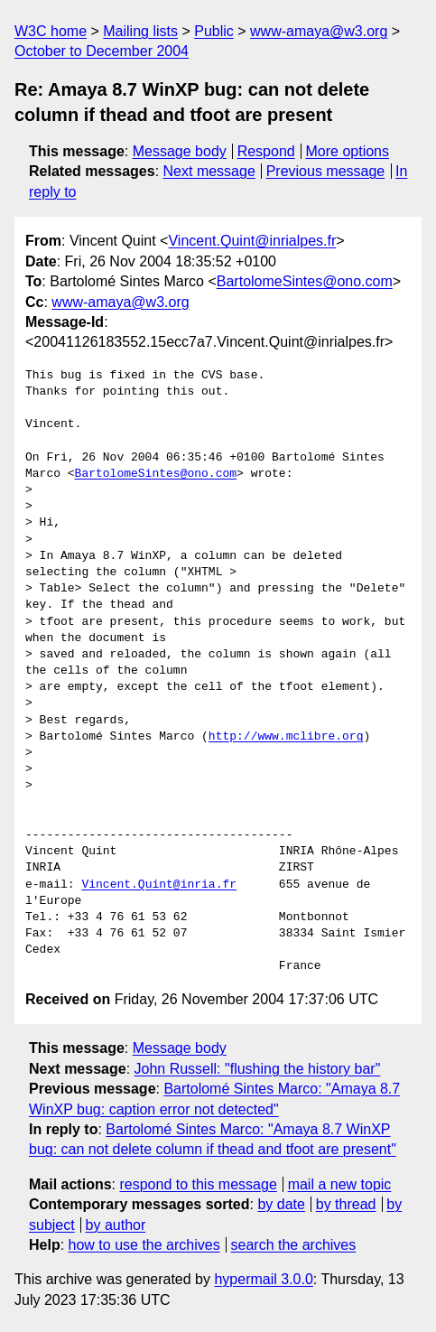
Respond (266, 151)
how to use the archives (144, 1245)
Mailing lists (140, 31)
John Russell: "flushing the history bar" (258, 1068)
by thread (346, 1204)
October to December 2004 (101, 51)
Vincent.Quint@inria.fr (159, 885)
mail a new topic (340, 1184)
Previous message (325, 171)
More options (348, 151)
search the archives (294, 1245)
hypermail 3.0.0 (263, 1279)
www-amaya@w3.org (318, 31)
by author (116, 1225)
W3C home (50, 31)
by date (280, 1204)
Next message (209, 171)
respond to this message (197, 1184)
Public (214, 31)
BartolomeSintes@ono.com (305, 281)
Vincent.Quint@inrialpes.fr (252, 240)
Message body (180, 151)
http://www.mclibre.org (286, 737)
